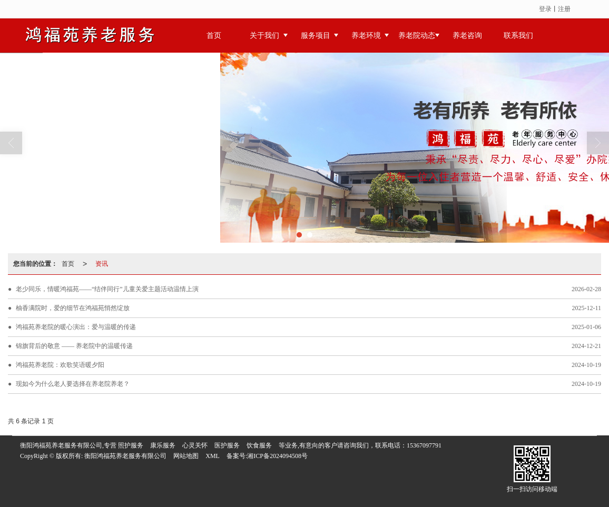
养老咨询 (467, 35)
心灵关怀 (195, 445)
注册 (564, 9)
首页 (214, 35)
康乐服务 (162, 445)
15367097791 (424, 445)
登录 (545, 9)
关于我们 (264, 35)
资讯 (101, 263)
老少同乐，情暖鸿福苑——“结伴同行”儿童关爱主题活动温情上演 (107, 289)
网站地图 (186, 456)
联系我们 (518, 35)
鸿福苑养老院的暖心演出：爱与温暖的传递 (76, 327)
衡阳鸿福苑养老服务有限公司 (125, 456)
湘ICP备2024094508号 (277, 456)
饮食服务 (259, 445)
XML (212, 456)
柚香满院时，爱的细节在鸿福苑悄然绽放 (73, 308)
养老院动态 (416, 35)
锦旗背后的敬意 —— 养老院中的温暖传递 (74, 346)
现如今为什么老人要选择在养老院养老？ (73, 383)
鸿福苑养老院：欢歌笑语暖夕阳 (60, 365)
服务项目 (315, 35)
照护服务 (130, 445)
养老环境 (366, 35)
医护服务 (227, 445)
